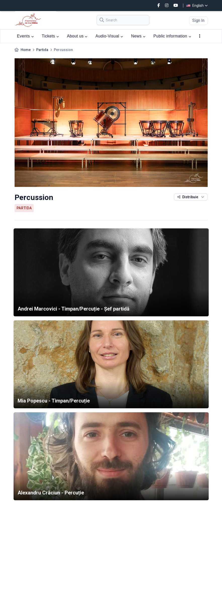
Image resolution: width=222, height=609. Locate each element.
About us (77, 36)
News (138, 36)
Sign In (198, 20)
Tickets (50, 36)
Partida (42, 50)
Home (26, 50)
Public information (172, 36)
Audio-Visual (109, 36)
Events (25, 36)
